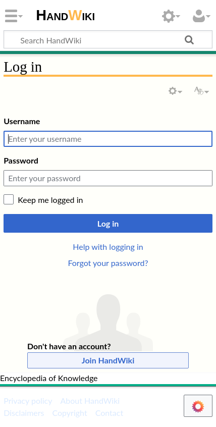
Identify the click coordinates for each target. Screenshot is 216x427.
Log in (108, 223)
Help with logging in (108, 246)
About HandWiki (90, 400)
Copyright (69, 412)
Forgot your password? (108, 263)
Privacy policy (28, 400)
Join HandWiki (108, 360)
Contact (109, 412)
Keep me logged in (50, 199)
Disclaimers (24, 412)
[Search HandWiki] (108, 39)
